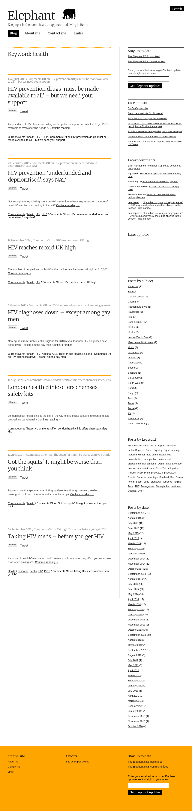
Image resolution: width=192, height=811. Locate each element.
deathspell (133, 202)
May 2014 (133, 594)
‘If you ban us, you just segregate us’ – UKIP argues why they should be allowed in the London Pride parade (155, 205)
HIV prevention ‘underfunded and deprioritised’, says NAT (49, 176)
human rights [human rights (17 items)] (149, 463)
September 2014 (137, 573)
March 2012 (134, 675)
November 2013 (136, 624)
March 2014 (134, 604)
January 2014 (135, 614)
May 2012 (133, 665)
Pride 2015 (134, 362)
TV (129, 413)
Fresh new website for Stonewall (145, 113)
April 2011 (133, 695)
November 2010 (136, 721)
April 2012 (133, 670)
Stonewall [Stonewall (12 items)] (156, 481)
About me (32, 33)
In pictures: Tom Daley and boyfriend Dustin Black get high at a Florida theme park (155, 125)
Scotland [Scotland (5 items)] (164, 477)
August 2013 (135, 639)
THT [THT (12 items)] (137, 486)
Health (11, 571)
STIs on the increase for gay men (160, 181)
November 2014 (136, 563)
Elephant (32, 15)
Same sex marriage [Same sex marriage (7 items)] (147, 477)
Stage (131, 393)
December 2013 (136, 619)
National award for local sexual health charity (152, 136)
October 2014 (135, 568)
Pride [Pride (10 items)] (147, 472)
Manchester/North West (140, 342)
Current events (16, 136)
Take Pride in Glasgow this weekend (147, 118)
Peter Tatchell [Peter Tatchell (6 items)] (163, 468)
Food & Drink (135, 322)
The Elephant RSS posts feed (144, 56)
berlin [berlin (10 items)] (131, 450)
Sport (131, 388)
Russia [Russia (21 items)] (131, 477)
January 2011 (135, 711)
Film (130, 316)
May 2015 (133, 533)
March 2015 (134, 543)
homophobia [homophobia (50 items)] (134, 459)
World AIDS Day (137, 423)
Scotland (132, 372)
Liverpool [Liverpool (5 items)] (177, 463)
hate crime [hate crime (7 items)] (152, 454)
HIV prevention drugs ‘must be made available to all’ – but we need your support (53, 95)
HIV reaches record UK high (42, 247)
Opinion (132, 357)
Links (78, 33)
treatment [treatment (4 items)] (176, 486)
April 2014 (133, 599)
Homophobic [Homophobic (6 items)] (149, 459)
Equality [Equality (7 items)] (158, 450)
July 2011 (133, 690)
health (30, 136)
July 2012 (133, 660)
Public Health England (79, 353)
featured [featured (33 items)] (132, 454)
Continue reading (61, 127)
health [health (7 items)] (162, 454)
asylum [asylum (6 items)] (161, 445)
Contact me (57, 33)
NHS (44, 214)
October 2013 (135, 629)
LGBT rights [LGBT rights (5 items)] (164, 463)
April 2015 (133, 538)
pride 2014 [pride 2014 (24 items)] (157, 472)
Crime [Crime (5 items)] (149, 450)
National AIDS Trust (53, 353)
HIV (38, 136)
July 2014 (133, 584)
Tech (130, 398)
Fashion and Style (137, 306)
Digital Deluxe (81, 761)
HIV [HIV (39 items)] (169, 454)
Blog (13, 33)
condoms (23, 571)
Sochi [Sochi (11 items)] (139, 481)
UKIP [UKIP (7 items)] (140, 490)
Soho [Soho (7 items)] (146, 481)
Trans (131, 403)
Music (131, 347)
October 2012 (135, 645)
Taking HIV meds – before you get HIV (56, 536)
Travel (131, 408)
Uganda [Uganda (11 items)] (132, 490)
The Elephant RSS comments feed (146, 61)
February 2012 (136, 680)
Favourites (133, 311)
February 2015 (136, 548)
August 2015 (135, 518)
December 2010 (136, 716)
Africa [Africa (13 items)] (146, 445)
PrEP (45, 136)
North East (133, 352)
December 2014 (136, 558)
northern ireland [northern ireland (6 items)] (145, 468)
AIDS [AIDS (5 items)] (153, 445)
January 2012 (135, 685)
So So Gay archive (138, 108)
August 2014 (135, 579)
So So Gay (134, 377)
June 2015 (133, 528)
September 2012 (137, 650)
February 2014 (136, 609)
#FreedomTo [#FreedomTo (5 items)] (135, 445)
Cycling (132, 301)
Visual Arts (133, 418)
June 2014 (133, 589)
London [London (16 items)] (132, 468)
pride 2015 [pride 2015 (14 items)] (170, 472)
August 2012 (135, 655)
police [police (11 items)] (175, 468)
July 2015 (133, 523)
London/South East (138, 337)
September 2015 (137, 513)
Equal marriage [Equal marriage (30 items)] (172, 450)
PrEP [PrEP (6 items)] (140, 472)
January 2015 (135, 553)
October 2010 (135, 726)
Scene (131, 367)
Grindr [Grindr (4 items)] (141, 454)
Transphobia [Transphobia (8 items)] (163, 486)
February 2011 (136, 706)
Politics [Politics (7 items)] (132, 472)
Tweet (24, 111)
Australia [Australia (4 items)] (171, 445)
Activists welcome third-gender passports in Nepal (155, 131)
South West (134, 383)
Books (131, 291)
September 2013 (137, 634)
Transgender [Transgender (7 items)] (147, 486)
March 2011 (134, 700)
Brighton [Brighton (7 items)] (139, 450)
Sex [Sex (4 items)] (172, 477)
